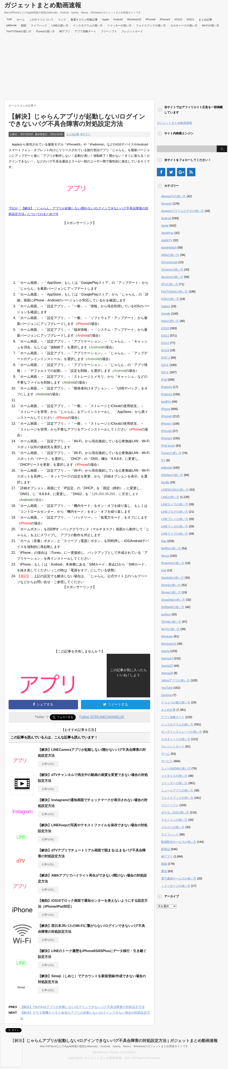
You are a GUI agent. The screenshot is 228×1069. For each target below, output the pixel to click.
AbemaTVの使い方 (173, 196)
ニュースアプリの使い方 (177, 790)
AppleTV (166, 240)
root (163, 570)
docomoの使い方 (172, 277)
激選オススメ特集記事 (84, 19)
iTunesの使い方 (45, 31)
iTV (163, 460)
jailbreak (11, 25)
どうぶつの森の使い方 (175, 702)
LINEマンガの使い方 (174, 526)
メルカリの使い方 (172, 827)
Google (165, 313)
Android (118, 19)
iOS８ (165, 365)
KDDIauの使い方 (172, 475)
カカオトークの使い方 (183, 25)
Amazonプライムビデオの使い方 (182, 211)
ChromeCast (169, 262)
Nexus (165, 555)
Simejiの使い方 (171, 585)
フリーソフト (109, 31)
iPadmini (166, 394)
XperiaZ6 (167, 673)
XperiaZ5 (167, 665)
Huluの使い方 (170, 321)
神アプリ (64, 31)
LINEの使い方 (59, 25)
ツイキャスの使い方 (174, 775)
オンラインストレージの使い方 (181, 731)
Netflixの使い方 (171, 548)
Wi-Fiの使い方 (210, 25)
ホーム (21, 19)
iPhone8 (151, 19)
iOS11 (190, 19)
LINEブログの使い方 (174, 511)
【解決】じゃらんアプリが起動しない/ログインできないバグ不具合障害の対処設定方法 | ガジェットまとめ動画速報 (114, 1040)
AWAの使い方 (170, 255)
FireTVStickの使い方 (18, 31)
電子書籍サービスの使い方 (178, 878)
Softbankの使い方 (172, 607)
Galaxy (165, 306)
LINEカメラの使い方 (174, 504)
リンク (62, 19)
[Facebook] (161, 172)
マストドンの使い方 (174, 819)
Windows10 (134, 19)
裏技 (164, 871)
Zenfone (166, 695)
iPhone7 (166, 423)
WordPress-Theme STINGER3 (114, 1052)
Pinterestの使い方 (172, 563)
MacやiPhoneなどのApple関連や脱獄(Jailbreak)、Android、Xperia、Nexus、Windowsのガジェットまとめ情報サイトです (114, 1046)
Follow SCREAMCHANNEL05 (101, 717)
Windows (167, 636)
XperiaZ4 (167, 658)
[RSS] (191, 172)
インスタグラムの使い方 (88, 25)
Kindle (165, 482)
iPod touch (168, 445)
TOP (9, 19)
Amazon (166, 203)
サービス (167, 761)
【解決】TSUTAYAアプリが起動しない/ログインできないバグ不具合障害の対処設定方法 (82, 1007)
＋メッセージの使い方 (175, 885)
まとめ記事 (205, 19)
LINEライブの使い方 (174, 533)
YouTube (167, 687)
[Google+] (181, 172)
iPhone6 (166, 416)
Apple (105, 19)
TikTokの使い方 (171, 621)
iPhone (165, 409)
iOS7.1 (165, 357)
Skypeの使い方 (171, 592)
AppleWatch (169, 247)
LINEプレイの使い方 (174, 519)
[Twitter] (171, 172)
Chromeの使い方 (172, 269)
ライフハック (39, 25)
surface (166, 614)
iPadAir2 (166, 387)
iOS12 (165, 343)
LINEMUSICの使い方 (175, 489)
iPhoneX (165, 19)
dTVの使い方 (169, 284)
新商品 (165, 849)
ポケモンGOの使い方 (175, 812)
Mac (164, 541)
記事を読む (48, 763)
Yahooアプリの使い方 (175, 680)
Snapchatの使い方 (173, 599)
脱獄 (23, 25)
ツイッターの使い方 (119, 25)
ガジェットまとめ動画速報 (42, 5)
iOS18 (165, 350)
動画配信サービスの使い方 (178, 841)
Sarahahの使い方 (172, 577)
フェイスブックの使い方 (151, 25)
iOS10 (178, 19)
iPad (164, 379)
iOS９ (165, 372)
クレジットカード (132, 31)
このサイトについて (41, 19)
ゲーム (165, 753)
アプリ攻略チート (85, 31)
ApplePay (167, 233)
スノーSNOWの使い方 (176, 768)
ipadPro (166, 401)
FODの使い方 (170, 299)
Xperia (165, 651)
